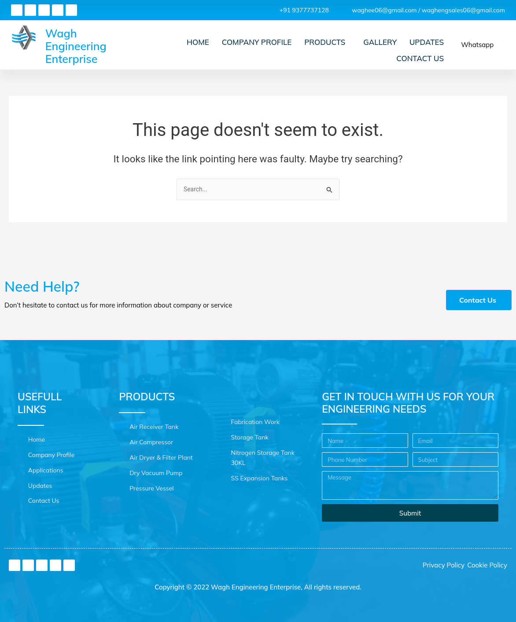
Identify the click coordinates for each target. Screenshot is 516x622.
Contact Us (421, 60)
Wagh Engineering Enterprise (76, 56)
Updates (427, 49)
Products (327, 49)
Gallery (382, 49)
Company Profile (261, 49)
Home (203, 49)
